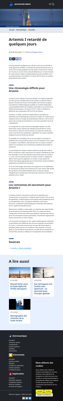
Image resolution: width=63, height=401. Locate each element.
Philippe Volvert (37, 52)
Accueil (11, 30)
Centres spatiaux (14, 347)
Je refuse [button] (48, 391)
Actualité (32, 30)
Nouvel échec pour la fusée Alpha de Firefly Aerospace (19, 286)
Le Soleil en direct (14, 370)
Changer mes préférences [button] (44, 394)
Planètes (11, 363)
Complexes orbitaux (15, 382)
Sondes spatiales (14, 368)
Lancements (13, 351)
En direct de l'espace (15, 386)
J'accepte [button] (39, 391)
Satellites (12, 349)
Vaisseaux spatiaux (15, 380)
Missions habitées (15, 384)
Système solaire (14, 361)
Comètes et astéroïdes (16, 366)
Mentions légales (14, 394)
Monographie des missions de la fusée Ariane (18, 318)
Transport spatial (14, 342)
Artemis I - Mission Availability (21, 248)
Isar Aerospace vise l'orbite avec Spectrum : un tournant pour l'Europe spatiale (43, 289)
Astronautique (21, 30)
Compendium (13, 344)
